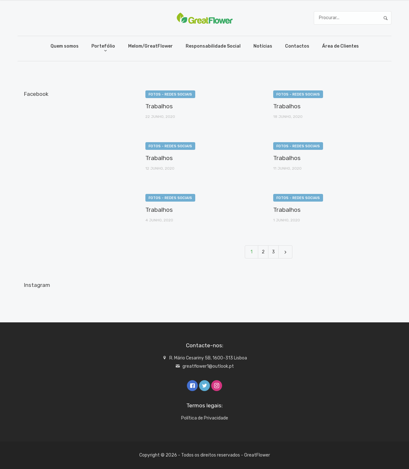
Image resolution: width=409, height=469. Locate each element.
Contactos (297, 46)
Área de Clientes (340, 46)
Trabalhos (159, 106)
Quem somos (64, 46)
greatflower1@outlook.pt (208, 366)
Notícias (262, 46)
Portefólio (103, 46)
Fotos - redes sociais (170, 94)
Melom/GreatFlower (150, 46)
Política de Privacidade (204, 418)
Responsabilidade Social (213, 46)
